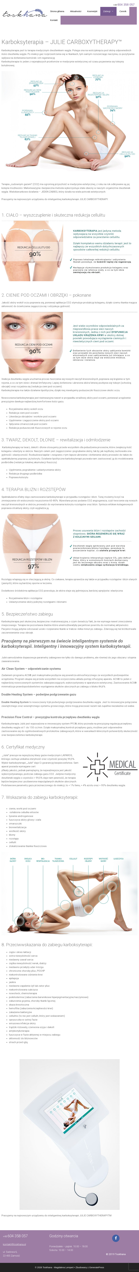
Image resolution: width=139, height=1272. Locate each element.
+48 (124, 4)
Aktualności (75, 11)
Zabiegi (110, 11)
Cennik (122, 11)
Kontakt (54, 20)
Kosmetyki (92, 11)
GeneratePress (96, 1267)
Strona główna (57, 11)
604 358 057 (17, 1236)
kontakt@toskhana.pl (14, 1244)
